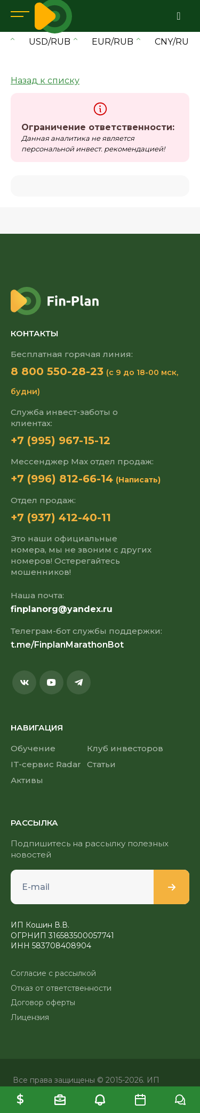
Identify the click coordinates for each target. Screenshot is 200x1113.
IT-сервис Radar (46, 764)
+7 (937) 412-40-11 (61, 517)
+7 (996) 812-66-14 (62, 478)
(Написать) (138, 480)
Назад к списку (45, 80)
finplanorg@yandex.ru (62, 609)
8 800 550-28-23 (57, 371)
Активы (27, 780)
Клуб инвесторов (125, 748)
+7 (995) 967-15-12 (60, 440)
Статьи (101, 764)
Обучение (33, 748)
